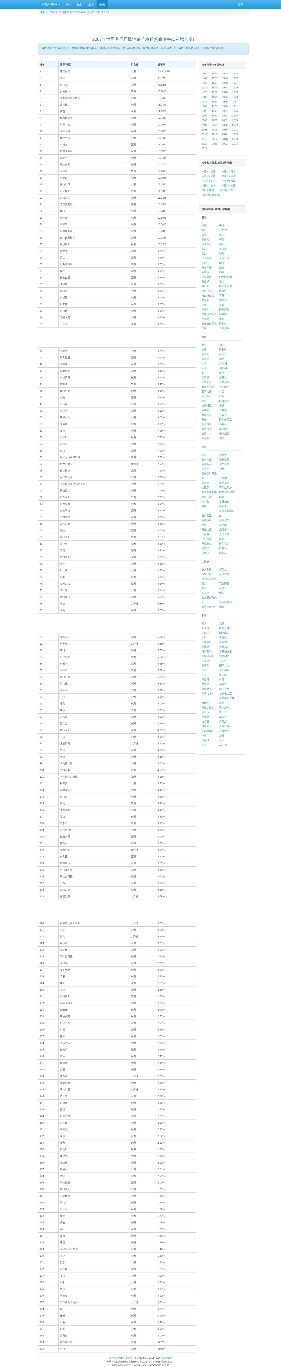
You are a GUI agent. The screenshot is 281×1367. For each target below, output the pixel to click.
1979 (235, 92)
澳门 (204, 230)
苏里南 (223, 524)
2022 (225, 143)
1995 (235, 110)
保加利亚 (207, 382)
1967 (235, 78)
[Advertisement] (143, 24)
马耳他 (205, 396)
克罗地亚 (224, 386)
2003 (235, 120)
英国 (204, 344)
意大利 (205, 354)
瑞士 (221, 358)
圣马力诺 (207, 391)
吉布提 (205, 660)
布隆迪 (205, 684)
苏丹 (204, 744)
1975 (235, 87)
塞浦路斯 (224, 428)
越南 (221, 244)
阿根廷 (205, 552)
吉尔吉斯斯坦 (209, 323)
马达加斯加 (208, 707)
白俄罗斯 (224, 400)
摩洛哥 (205, 679)
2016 (204, 139)
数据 (102, 4)
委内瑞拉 (207, 459)
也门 (221, 281)
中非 (204, 735)
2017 (214, 139)
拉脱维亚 (207, 405)
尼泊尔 (205, 262)
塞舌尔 (205, 665)
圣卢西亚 (207, 515)
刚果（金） (225, 665)
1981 (214, 96)
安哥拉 (205, 628)
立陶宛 (223, 414)
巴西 (221, 538)
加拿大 (223, 454)
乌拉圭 (205, 482)
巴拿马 (223, 548)
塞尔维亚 (207, 424)
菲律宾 (205, 239)
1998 (225, 115)
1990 (225, 106)
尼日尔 (205, 632)
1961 (214, 73)
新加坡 (223, 230)
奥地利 (223, 363)
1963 (235, 73)
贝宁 (204, 670)
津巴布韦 (224, 688)
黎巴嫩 (205, 281)
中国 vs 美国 (209, 171)
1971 (235, 82)
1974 (225, 87)
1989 (214, 106)
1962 (225, 73)
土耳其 (223, 377)
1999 (235, 115)
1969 (214, 82)
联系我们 (130, 1358)
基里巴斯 (207, 574)
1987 (235, 101)
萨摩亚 (223, 588)
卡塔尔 (205, 309)
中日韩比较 (208, 190)
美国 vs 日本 (209, 176)
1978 (225, 92)
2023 (235, 143)
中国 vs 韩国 (229, 185)
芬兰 (221, 391)
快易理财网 (50, 4)
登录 (240, 4)
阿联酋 (223, 323)
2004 (204, 124)
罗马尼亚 (224, 382)
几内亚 (223, 660)
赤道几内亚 (225, 726)
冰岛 (204, 363)
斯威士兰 (224, 730)
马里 (221, 740)
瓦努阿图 (224, 583)
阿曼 (204, 304)
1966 (225, 78)
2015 (235, 134)
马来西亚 (207, 244)
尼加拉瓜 (224, 464)
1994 (225, 110)
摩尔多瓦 (207, 414)
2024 (204, 148)
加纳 (204, 637)
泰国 (221, 234)
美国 (204, 454)
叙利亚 (205, 286)
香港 (221, 225)
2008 (204, 129)
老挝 (204, 253)
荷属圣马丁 (208, 464)
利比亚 (205, 646)
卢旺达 (205, 712)
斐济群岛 (224, 574)
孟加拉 (205, 272)
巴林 (204, 328)
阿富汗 (223, 290)
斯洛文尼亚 (208, 386)
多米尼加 (224, 520)
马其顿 (223, 410)
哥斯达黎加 (225, 487)
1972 (204, 87)
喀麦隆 (223, 674)
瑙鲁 (221, 606)
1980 (204, 96)
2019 (235, 139)
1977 (214, 92)
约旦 (221, 272)
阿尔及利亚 (225, 628)
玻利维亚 (224, 459)
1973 (214, 87)
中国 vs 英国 (209, 180)
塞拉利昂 (224, 656)
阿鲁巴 (205, 548)
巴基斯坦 (207, 258)
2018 (225, 139)
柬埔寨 (223, 248)
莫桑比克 (207, 688)
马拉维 (205, 740)
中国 (204, 225)
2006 (225, 124)
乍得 (221, 679)
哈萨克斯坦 (225, 286)
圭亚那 (205, 487)
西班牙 (223, 354)
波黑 (204, 433)
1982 (225, 96)
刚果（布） (208, 693)
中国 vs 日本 (229, 171)
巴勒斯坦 (207, 276)
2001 (214, 120)
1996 (204, 115)
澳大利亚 (207, 569)
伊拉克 (205, 318)
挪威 (221, 405)
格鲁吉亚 (207, 290)
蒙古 (221, 267)
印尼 (204, 248)
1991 (235, 106)
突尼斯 (223, 721)
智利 (221, 468)
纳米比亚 (224, 632)
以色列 (205, 300)
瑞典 (221, 438)
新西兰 (223, 569)
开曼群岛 (207, 543)
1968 (204, 82)
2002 (225, 120)
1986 (225, 101)
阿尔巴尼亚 (225, 419)
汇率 (91, 4)
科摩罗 (205, 702)
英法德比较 (226, 190)
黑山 (204, 400)
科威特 (223, 314)
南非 (204, 623)
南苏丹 (223, 716)
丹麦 (204, 419)
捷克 (204, 368)
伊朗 (221, 318)
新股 (69, 4)
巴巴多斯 (207, 538)
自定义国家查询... (211, 194)
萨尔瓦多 (224, 543)
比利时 (223, 349)
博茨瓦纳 (207, 651)
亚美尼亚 (224, 328)
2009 (214, 129)
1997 (214, 115)
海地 (204, 506)
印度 (221, 262)
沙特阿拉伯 (225, 276)
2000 (204, 120)
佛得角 (223, 637)
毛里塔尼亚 (208, 656)
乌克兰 (223, 424)
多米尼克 (224, 482)
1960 (204, 73)
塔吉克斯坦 (208, 295)
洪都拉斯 (207, 520)
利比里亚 (207, 642)
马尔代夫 (207, 267)
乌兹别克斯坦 (209, 314)
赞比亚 (223, 712)
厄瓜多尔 (224, 529)
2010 (225, 129)
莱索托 (223, 684)
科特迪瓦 (207, 726)
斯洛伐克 (207, 428)
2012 (204, 134)
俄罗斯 (205, 377)
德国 (221, 344)
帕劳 (204, 588)
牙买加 (223, 478)
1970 (225, 82)
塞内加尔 (224, 707)
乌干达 (223, 744)
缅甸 (221, 253)
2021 (214, 143)
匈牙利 (223, 368)
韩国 (221, 239)
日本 (204, 234)
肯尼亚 (205, 721)
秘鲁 (204, 524)
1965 (214, 78)
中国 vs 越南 (209, 185)
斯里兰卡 (224, 258)
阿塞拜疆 (224, 309)
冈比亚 (205, 716)
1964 (204, 78)
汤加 (221, 592)
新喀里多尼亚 (209, 606)
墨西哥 (223, 506)
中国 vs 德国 (229, 176)
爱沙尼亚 (224, 433)
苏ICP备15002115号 (122, 1365)
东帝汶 (223, 300)
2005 (214, 124)
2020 (204, 143)
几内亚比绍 (208, 730)
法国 (204, 349)
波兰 (204, 372)
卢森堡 (205, 410)
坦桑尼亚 (224, 646)
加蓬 (221, 735)
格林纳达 (224, 501)
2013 (214, 134)
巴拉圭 (205, 468)
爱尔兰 (205, 438)
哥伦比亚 (207, 529)
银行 (80, 4)
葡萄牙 (205, 358)
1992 (204, 110)
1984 (204, 101)
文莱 (221, 304)
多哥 (204, 674)
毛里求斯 (224, 642)
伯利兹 (205, 501)
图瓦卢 (205, 592)
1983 (235, 96)
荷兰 (221, 396)
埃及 (221, 623)
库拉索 (205, 534)
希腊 (221, 372)
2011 (235, 129)
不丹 (221, 295)
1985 (214, 101)
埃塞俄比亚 (225, 693)
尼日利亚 (224, 670)
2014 (225, 134)
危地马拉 (224, 534)
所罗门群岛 (225, 602)
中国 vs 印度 (229, 180)
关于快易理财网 (116, 1358)
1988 (204, 106)
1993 (214, 110)
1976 (204, 92)
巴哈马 (223, 552)
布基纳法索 (225, 651)
